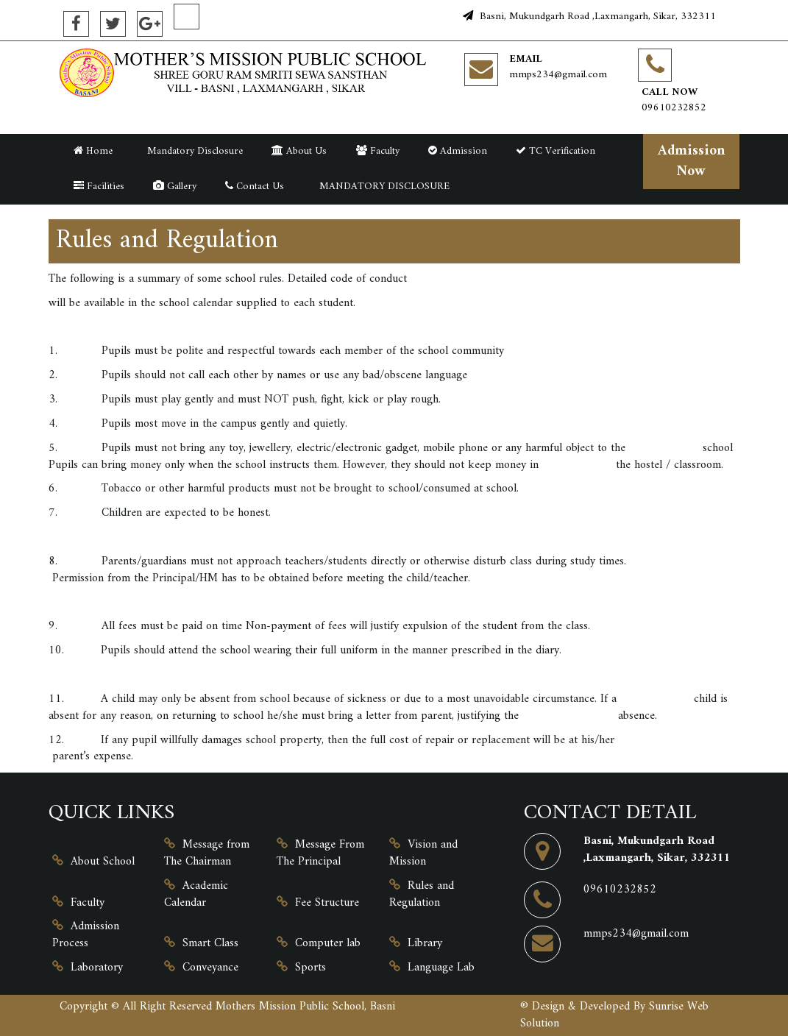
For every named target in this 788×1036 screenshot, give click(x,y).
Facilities (99, 186)
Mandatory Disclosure (192, 151)
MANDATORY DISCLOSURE (381, 186)
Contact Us (254, 186)
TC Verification (555, 151)
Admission (457, 151)
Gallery (174, 186)
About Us (299, 151)
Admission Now (691, 160)
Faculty (378, 151)
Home (93, 151)
